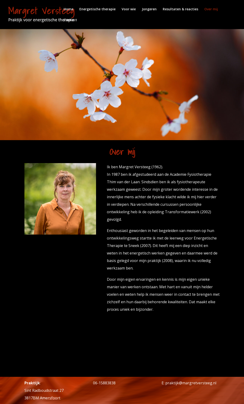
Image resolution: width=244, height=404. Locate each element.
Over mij (211, 9)
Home (68, 9)
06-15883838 (104, 382)
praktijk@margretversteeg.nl (190, 382)
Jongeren (149, 9)
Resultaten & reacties (180, 9)
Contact (70, 20)
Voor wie (129, 9)
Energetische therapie (97, 9)
